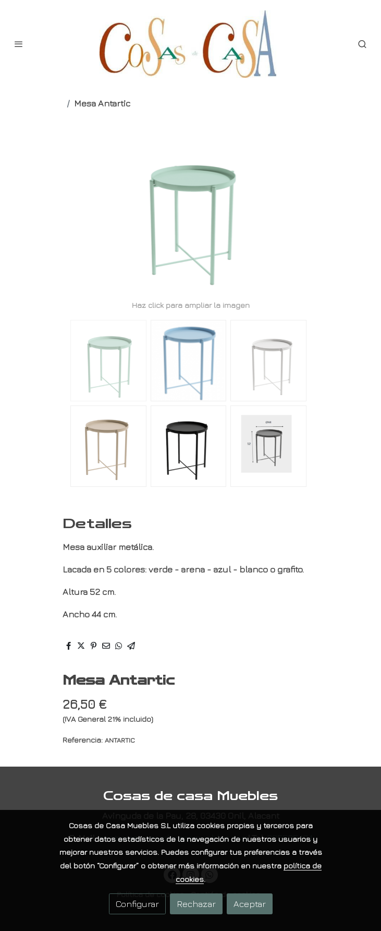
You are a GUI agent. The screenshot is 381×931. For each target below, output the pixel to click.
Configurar (137, 903)
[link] (191, 44)
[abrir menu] (18, 44)
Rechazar (196, 903)
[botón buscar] (362, 44)
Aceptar (249, 903)
